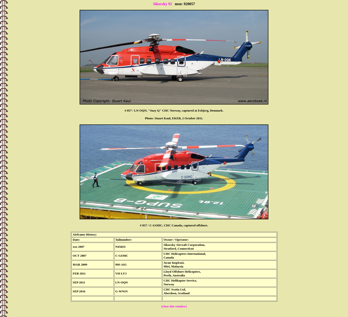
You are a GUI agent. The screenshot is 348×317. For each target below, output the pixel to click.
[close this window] (174, 306)
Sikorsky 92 (162, 4)
